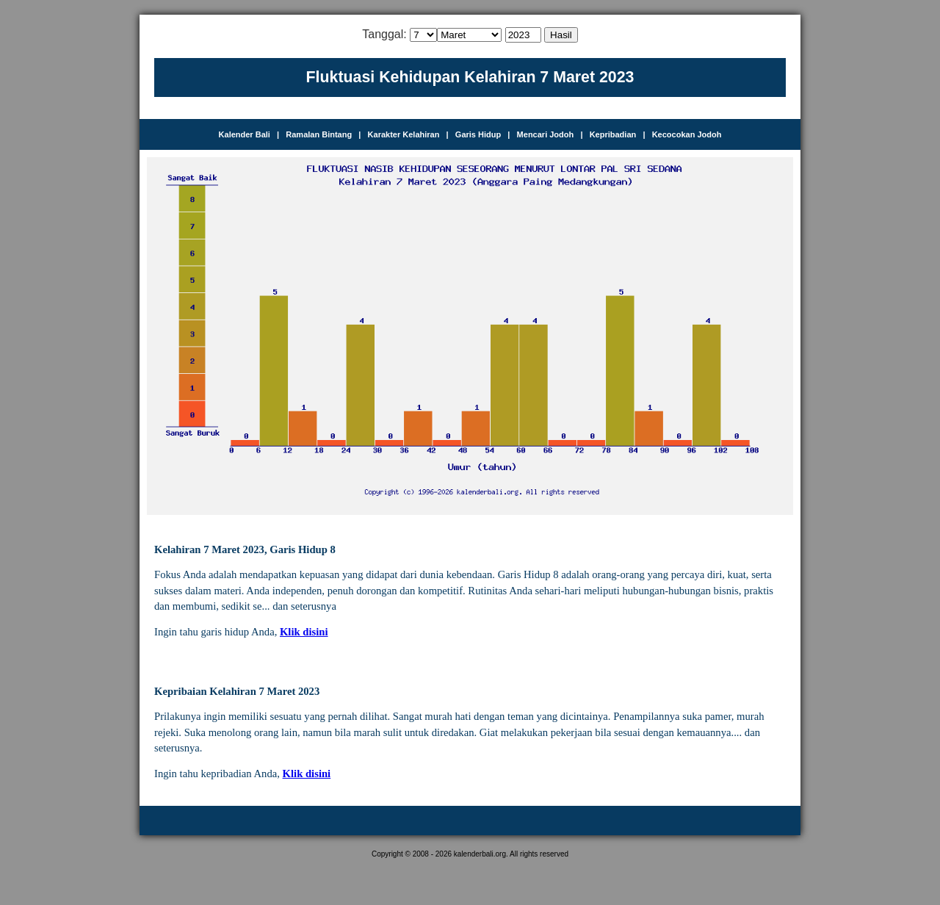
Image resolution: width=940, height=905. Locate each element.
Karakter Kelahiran (404, 134)
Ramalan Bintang (319, 134)
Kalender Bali (244, 134)
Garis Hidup (478, 134)
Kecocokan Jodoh (687, 134)
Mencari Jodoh (545, 134)
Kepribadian (613, 134)
